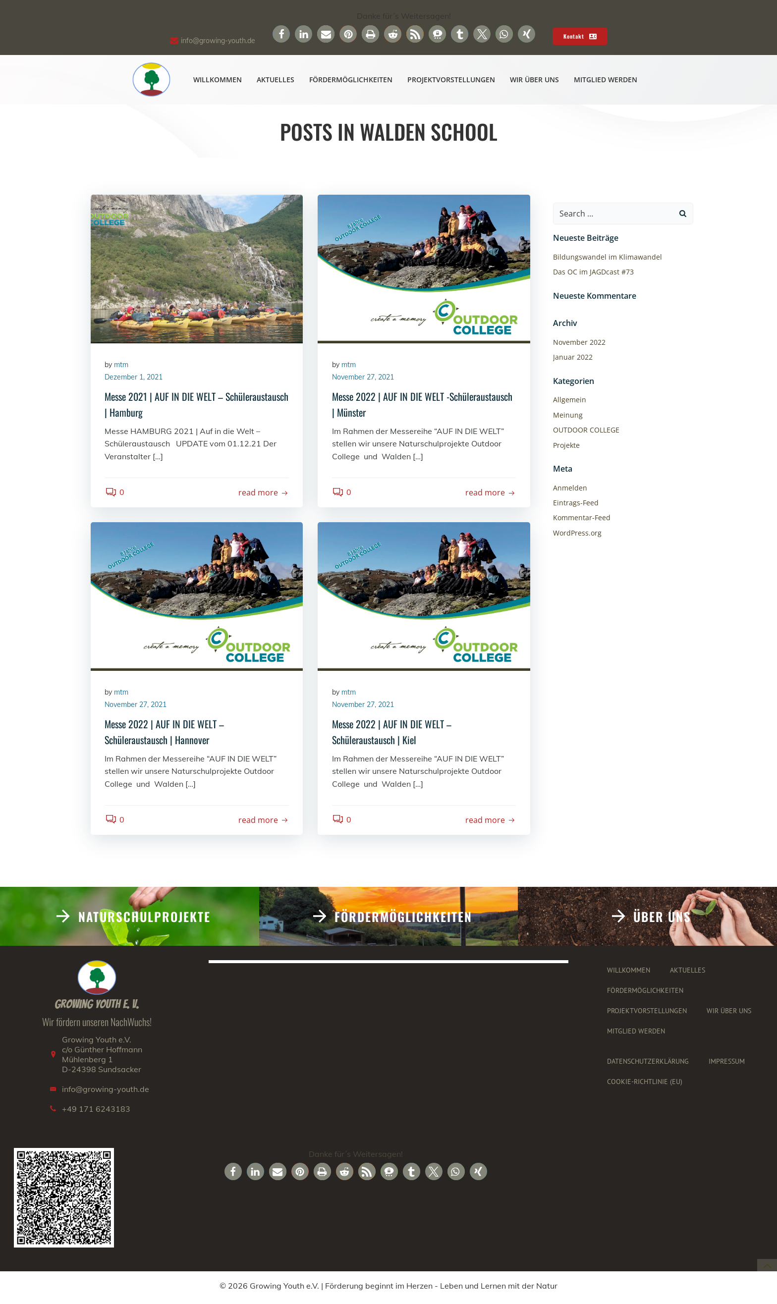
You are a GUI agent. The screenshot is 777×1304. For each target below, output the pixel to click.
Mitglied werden (606, 80)
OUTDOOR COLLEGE (586, 430)
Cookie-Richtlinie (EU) (645, 1085)
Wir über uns (534, 80)
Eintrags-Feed (575, 502)
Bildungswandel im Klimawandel (607, 257)
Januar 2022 (572, 357)
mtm (122, 365)
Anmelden (570, 487)
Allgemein (569, 400)
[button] (281, 34)
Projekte (566, 445)
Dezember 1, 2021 (135, 378)
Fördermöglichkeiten (351, 80)
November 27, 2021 (363, 378)
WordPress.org (577, 533)
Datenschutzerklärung (648, 1065)
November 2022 (579, 342)
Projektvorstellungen (452, 80)
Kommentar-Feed (581, 518)
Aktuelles (276, 80)
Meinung (567, 415)
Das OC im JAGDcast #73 (593, 272)
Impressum (727, 1065)
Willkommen (218, 80)
